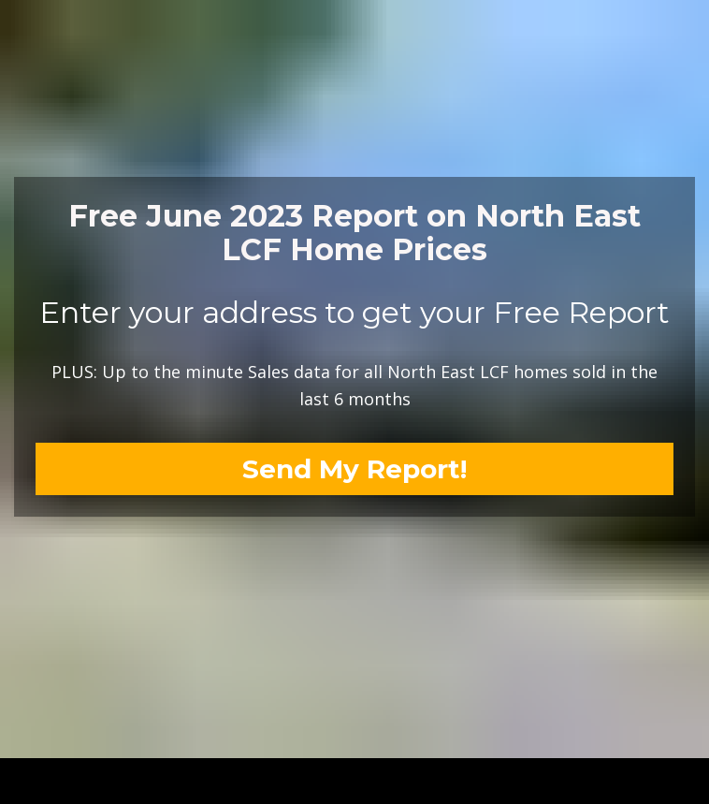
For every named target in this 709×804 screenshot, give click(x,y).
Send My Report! (354, 459)
